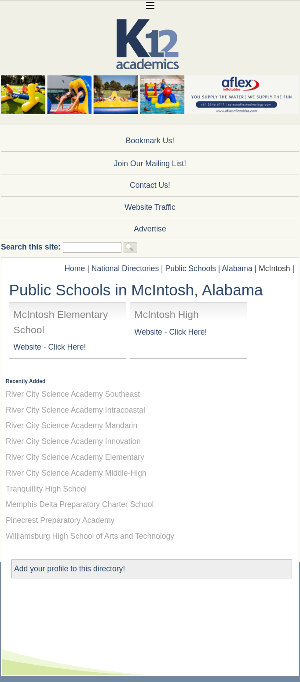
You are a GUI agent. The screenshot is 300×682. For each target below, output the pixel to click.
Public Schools (190, 268)
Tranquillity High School (46, 488)
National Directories (125, 268)
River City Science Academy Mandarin (71, 425)
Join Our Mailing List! (150, 163)
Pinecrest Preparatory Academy (60, 520)
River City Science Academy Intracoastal (75, 410)
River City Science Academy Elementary (75, 457)
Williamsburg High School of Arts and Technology (90, 536)
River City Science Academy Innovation (73, 441)
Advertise (150, 228)
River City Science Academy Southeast (73, 394)
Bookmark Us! (150, 140)
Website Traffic (150, 207)
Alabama (237, 268)
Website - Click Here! (50, 347)
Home (74, 268)
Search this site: (32, 246)
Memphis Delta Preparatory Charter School (80, 504)
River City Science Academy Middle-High (76, 473)
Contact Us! (150, 185)
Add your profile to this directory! (69, 568)
